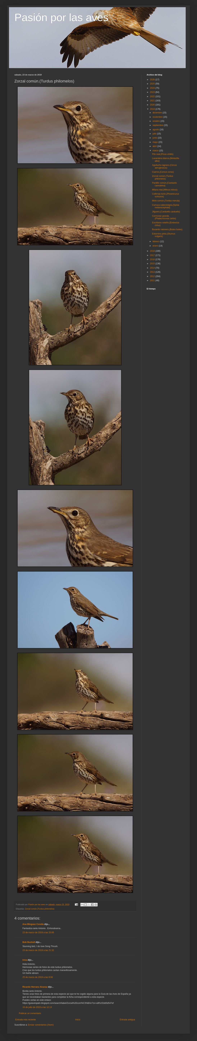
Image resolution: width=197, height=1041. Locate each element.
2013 (152, 272)
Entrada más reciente (25, 1019)
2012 (152, 276)
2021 (152, 100)
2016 (152, 259)
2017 (152, 255)
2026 (152, 79)
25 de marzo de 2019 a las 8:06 (37, 977)
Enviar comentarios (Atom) (41, 1025)
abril (155, 146)
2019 (152, 109)
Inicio (77, 1019)
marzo (156, 150)
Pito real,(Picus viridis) (162, 154)
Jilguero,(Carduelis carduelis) (166, 211)
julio (155, 133)
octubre (156, 121)
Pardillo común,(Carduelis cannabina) (164, 184)
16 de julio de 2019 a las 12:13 (37, 1007)
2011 (152, 280)
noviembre (158, 117)
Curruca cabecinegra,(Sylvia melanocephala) (165, 206)
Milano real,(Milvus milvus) (164, 189)
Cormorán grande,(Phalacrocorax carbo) (164, 217)
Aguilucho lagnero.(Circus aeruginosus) (164, 166)
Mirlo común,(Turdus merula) (166, 200)
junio (155, 138)
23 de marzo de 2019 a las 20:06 (38, 932)
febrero (156, 241)
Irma (24, 960)
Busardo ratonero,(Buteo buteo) (167, 229)
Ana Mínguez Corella (33, 924)
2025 (152, 83)
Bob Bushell (28, 942)
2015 (152, 263)
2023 (152, 92)
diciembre (157, 112)
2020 (152, 104)
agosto (156, 129)
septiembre (158, 125)
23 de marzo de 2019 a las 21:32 (38, 950)
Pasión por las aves (61, 17)
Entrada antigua (127, 1019)
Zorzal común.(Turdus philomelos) (39, 909)
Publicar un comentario (30, 1013)
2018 (152, 251)
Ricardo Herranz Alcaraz (34, 987)
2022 (152, 96)
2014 (152, 268)
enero (156, 246)
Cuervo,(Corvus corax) (163, 172)
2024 (152, 88)
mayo (156, 142)
